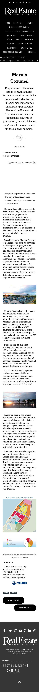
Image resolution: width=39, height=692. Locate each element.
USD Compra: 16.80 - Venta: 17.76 (16, 61)
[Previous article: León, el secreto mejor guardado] (13, 600)
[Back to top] (19, 682)
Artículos (13, 592)
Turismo (14, 153)
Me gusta (14, 162)
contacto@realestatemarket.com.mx (19, 652)
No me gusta (28, 162)
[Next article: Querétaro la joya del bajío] (25, 607)
